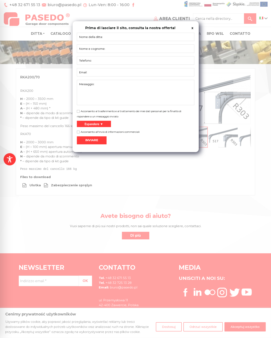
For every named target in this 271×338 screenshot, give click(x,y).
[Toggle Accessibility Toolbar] (9, 159)
